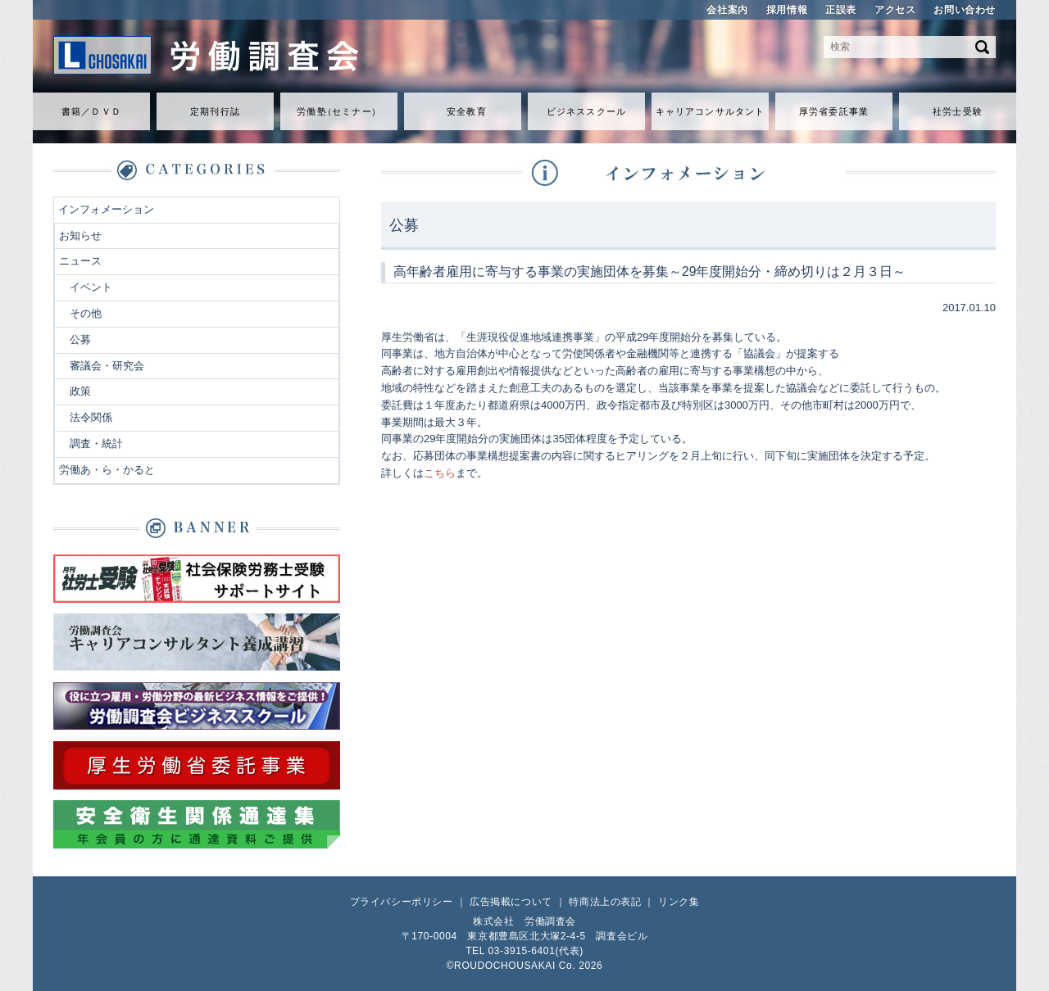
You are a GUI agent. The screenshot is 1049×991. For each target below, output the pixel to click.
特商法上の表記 (605, 901)
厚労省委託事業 (834, 111)
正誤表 (840, 10)
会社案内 (726, 10)
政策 (80, 391)
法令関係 (91, 417)
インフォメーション (106, 209)
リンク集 (678, 901)
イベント (91, 287)
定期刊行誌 (215, 111)
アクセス (894, 10)
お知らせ (80, 235)
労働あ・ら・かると (107, 470)
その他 (86, 313)
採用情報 (786, 10)
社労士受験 (958, 111)
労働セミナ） (338, 111)
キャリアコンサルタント (710, 111)
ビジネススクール (586, 111)
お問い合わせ (964, 10)
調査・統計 (96, 443)
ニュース (80, 261)
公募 (80, 339)
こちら (440, 473)
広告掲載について (511, 901)
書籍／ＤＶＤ (91, 111)
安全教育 (466, 111)
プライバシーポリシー (401, 901)
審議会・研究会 (107, 366)
